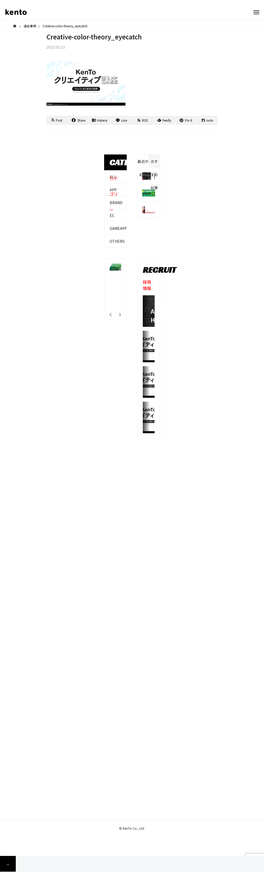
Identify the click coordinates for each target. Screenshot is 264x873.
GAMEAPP (118, 228)
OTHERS (117, 241)
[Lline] (121, 120)
